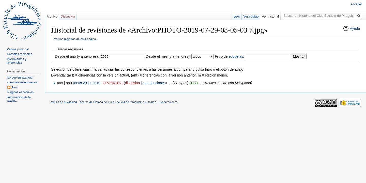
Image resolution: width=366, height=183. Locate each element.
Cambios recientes (19, 54)
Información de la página (19, 99)
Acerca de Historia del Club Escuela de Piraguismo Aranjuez (118, 101)
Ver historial (270, 16)
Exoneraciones (168, 101)
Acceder (356, 4)
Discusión (68, 16)
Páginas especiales (20, 92)
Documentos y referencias (16, 61)
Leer (237, 16)
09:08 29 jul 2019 (86, 83)
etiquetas (236, 56)
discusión (132, 83)
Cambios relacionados (22, 82)
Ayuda (355, 28)
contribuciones (154, 83)
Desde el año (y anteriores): (77, 56)
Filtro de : (229, 56)
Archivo (52, 16)
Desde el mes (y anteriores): (168, 56)
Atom (15, 87)
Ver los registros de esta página (75, 38)
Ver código (250, 16)
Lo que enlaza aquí (20, 77)
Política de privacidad (63, 101)
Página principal (17, 49)
